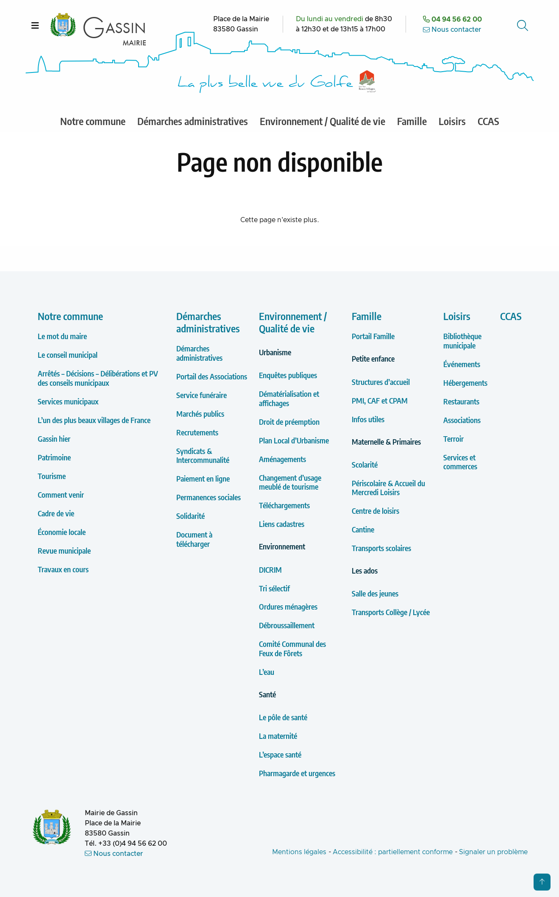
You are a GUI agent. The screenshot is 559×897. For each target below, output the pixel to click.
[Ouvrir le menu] (35, 25)
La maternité (278, 736)
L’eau (266, 672)
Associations (462, 420)
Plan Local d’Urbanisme (294, 440)
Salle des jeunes (375, 593)
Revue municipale (64, 550)
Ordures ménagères (288, 606)
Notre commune (70, 315)
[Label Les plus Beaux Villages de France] (367, 81)
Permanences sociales (208, 497)
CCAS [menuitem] (488, 120)
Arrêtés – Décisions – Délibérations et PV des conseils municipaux (98, 377)
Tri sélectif (274, 588)
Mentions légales (299, 852)
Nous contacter (452, 29)
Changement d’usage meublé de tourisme (290, 482)
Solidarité (190, 516)
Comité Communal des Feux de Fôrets (292, 648)
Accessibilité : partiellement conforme (393, 852)
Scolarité (365, 464)
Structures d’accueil (381, 382)
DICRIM (270, 569)
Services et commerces (460, 461)
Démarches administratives (208, 321)
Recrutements (197, 432)
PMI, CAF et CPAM (380, 400)
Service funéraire (201, 395)
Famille (366, 315)
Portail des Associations (211, 376)
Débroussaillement (286, 625)
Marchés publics (200, 413)
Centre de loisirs (375, 510)
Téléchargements (284, 505)
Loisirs (456, 315)
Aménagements (282, 459)
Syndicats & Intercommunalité (202, 455)
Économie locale (62, 532)
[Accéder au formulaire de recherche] (523, 25)
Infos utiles (368, 419)
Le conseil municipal (67, 354)
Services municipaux (68, 401)
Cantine (363, 529)
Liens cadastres (281, 524)
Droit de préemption (289, 421)
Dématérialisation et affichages (289, 398)
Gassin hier (54, 438)
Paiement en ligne (203, 478)
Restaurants (461, 401)
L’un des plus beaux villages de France (94, 420)
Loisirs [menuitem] (452, 120)
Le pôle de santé (283, 717)
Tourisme (52, 476)
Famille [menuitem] (412, 120)
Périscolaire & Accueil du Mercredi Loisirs (388, 487)
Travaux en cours (63, 569)
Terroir (453, 438)
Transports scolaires (381, 548)
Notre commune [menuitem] (92, 120)
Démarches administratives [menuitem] (192, 120)
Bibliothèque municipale (462, 340)
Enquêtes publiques (288, 375)
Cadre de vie (56, 513)
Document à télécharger (194, 539)
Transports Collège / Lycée (391, 612)
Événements (461, 364)
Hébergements (465, 382)
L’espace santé (280, 754)
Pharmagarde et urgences (297, 773)
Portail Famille (373, 336)
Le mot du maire (62, 336)
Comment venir (61, 494)
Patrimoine (54, 457)
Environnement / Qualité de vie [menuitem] (322, 120)
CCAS (511, 315)
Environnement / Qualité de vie (293, 321)
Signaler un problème (493, 852)
